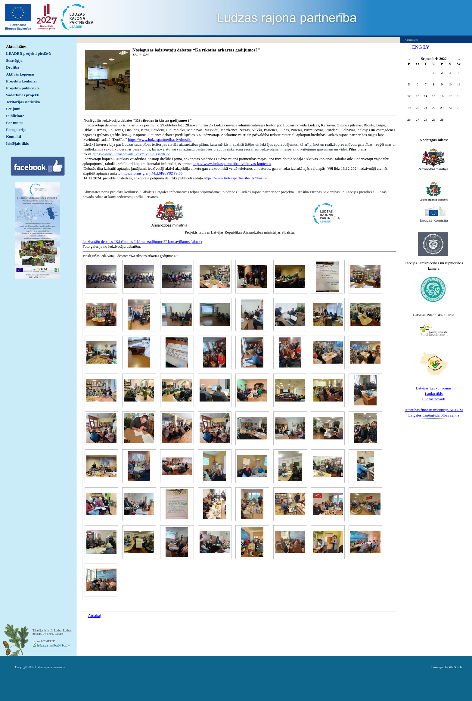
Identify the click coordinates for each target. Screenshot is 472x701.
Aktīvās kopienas (20, 74)
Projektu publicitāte (22, 88)
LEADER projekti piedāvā (28, 53)
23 (442, 108)
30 (442, 119)
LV (426, 47)
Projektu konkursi (21, 81)
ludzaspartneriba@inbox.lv (53, 645)
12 (409, 96)
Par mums (14, 122)
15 (434, 96)
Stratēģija (14, 60)
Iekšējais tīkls (17, 143)
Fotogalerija (16, 129)
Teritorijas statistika (23, 102)
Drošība (12, 67)
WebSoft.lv (455, 667)
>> (458, 59)
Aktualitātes (16, 46)
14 (425, 96)
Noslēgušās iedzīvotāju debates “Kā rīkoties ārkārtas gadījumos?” (196, 50)
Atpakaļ (94, 615)
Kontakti (13, 136)
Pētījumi (13, 109)
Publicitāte (15, 115)
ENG (417, 47)
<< (409, 59)
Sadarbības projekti (22, 95)
